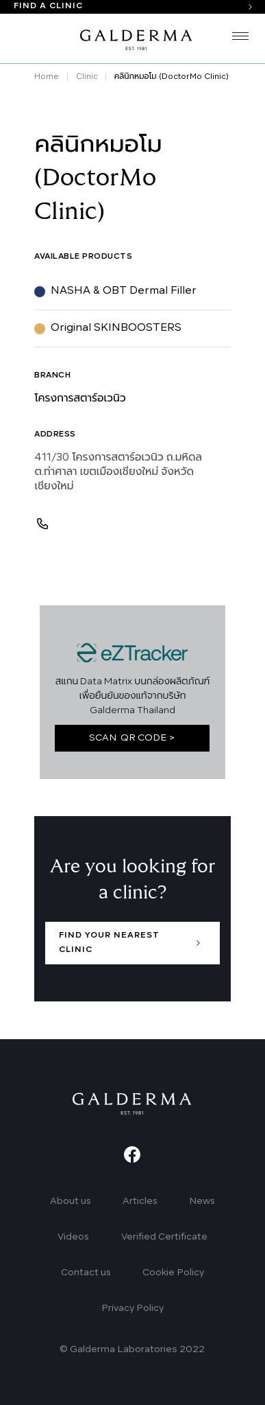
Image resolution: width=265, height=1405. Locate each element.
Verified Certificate (164, 1237)
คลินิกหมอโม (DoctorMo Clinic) (171, 77)
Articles (140, 1201)
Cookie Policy (173, 1272)
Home (46, 77)
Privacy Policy (132, 1308)
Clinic (87, 77)
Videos (73, 1237)
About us (70, 1201)
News (202, 1201)
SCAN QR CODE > (132, 738)
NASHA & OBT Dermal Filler (124, 291)
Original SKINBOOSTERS (116, 328)
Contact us (86, 1272)
